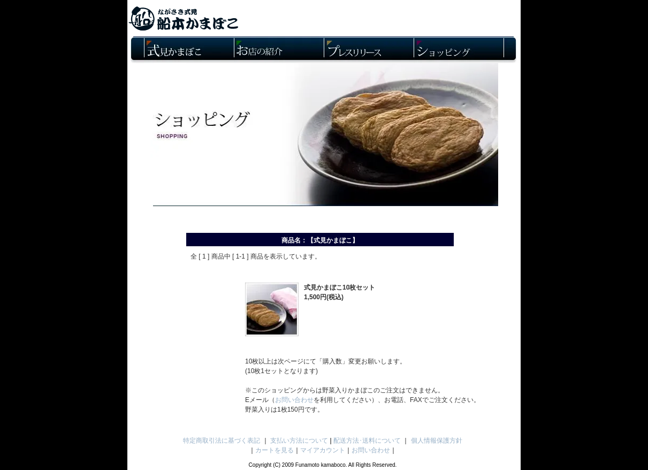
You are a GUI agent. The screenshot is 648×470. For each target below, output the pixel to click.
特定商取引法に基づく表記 (221, 440)
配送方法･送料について (367, 440)
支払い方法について (299, 440)
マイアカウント (322, 450)
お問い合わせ (294, 400)
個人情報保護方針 (436, 440)
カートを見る (274, 450)
